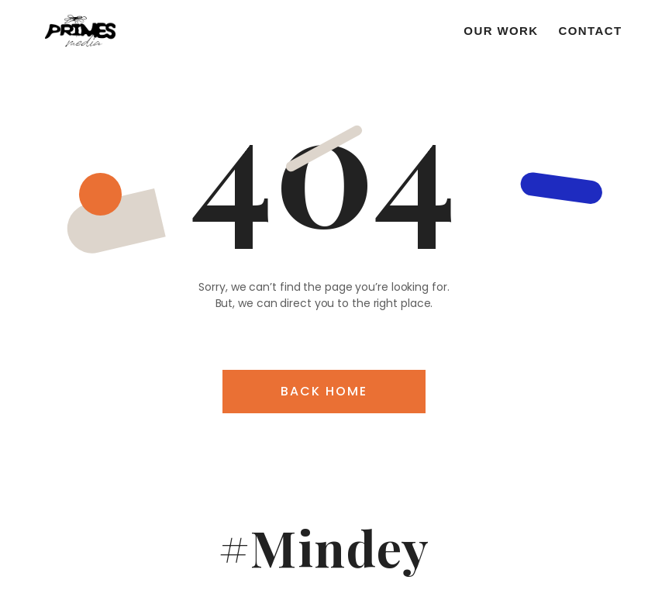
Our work (501, 30)
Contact (590, 30)
